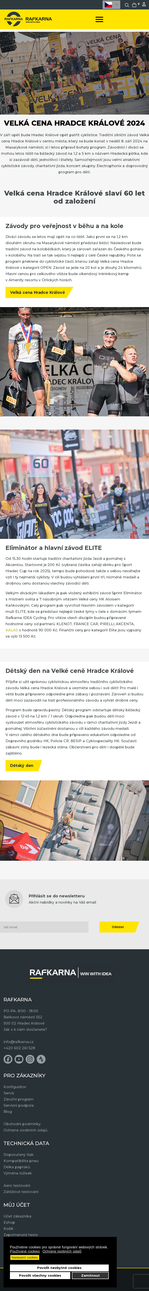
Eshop (9, 1222)
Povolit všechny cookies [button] (40, 1276)
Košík (8, 1229)
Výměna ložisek (18, 1173)
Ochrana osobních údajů (26, 1130)
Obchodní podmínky (22, 1124)
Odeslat (118, 927)
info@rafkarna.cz (19, 1042)
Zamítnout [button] (90, 1276)
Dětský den (21, 765)
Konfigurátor (15, 1087)
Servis (9, 1093)
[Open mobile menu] (99, 19)
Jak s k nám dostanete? (25, 1029)
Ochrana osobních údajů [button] (61, 1251)
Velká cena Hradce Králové (37, 292)
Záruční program (19, 1099)
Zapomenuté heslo (21, 1235)
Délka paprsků (17, 1167)
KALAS (12, 630)
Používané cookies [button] (25, 1251)
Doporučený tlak (19, 1155)
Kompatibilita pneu (21, 1161)
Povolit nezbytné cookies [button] (59, 1268)
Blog (8, 1112)
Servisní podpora (19, 1105)
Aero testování (17, 1185)
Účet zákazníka (17, 1216)
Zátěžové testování (21, 1192)
